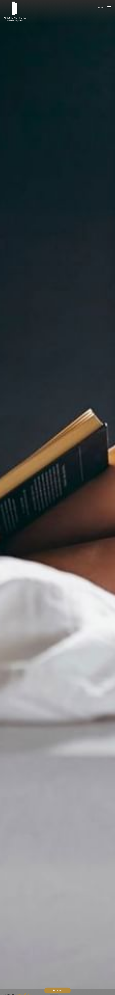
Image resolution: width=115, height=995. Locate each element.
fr (99, 7)
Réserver (57, 990)
